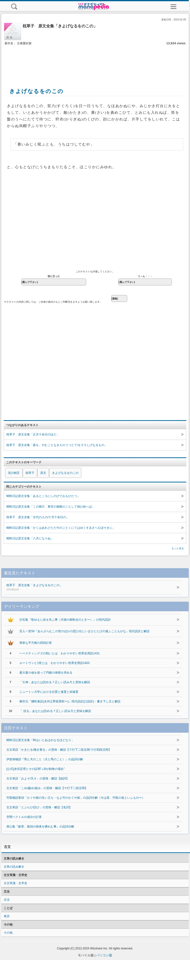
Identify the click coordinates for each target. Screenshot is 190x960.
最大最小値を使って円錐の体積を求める (45, 672)
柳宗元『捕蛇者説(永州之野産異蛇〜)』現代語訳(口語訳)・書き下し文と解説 (70, 701)
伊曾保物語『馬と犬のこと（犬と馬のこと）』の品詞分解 (44, 759)
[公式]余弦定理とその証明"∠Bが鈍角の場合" (35, 769)
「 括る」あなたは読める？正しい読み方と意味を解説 (55, 711)
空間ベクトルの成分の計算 (24, 817)
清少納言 (14, 473)
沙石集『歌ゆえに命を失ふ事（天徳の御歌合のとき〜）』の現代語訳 (65, 619)
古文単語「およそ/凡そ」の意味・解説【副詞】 (37, 778)
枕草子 (30, 473)
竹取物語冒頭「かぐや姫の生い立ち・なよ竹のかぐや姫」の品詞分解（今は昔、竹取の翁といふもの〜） (75, 797)
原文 (43, 473)
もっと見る (178, 548)
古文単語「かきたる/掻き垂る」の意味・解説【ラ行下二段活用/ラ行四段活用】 (58, 749)
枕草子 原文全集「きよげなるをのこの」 (83, 587)
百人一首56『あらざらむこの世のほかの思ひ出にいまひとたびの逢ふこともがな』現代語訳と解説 (84, 631)
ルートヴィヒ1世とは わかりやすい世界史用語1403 (54, 663)
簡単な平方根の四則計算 (35, 643)
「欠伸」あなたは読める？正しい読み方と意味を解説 (54, 682)
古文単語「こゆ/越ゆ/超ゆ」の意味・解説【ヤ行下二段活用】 (47, 788)
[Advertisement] (95, 61)
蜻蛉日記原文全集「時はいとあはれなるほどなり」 (40, 740)
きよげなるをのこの (65, 473)
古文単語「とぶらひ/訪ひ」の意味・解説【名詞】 (39, 807)
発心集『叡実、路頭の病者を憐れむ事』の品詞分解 (40, 826)
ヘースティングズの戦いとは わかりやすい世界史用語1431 (59, 653)
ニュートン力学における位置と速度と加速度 (48, 692)
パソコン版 (104, 955)
